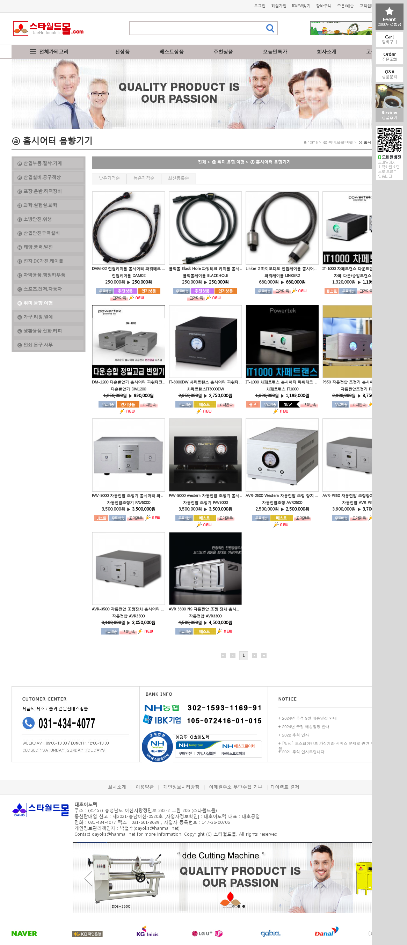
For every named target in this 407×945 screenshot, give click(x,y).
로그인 (260, 5)
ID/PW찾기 (301, 5)
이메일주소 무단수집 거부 (235, 787)
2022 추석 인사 (295, 735)
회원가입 (278, 5)
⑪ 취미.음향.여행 (228, 161)
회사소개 (326, 51)
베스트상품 (171, 51)
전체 (202, 161)
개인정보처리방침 (181, 787)
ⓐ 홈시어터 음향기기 (270, 161)
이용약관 (145, 787)
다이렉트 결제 (284, 787)
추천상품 (223, 51)
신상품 (122, 51)
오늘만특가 (275, 51)
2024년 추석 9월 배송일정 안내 (309, 718)
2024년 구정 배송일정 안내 (306, 726)
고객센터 (367, 5)
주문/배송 (345, 5)
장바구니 (324, 5)
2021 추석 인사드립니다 (303, 751)
